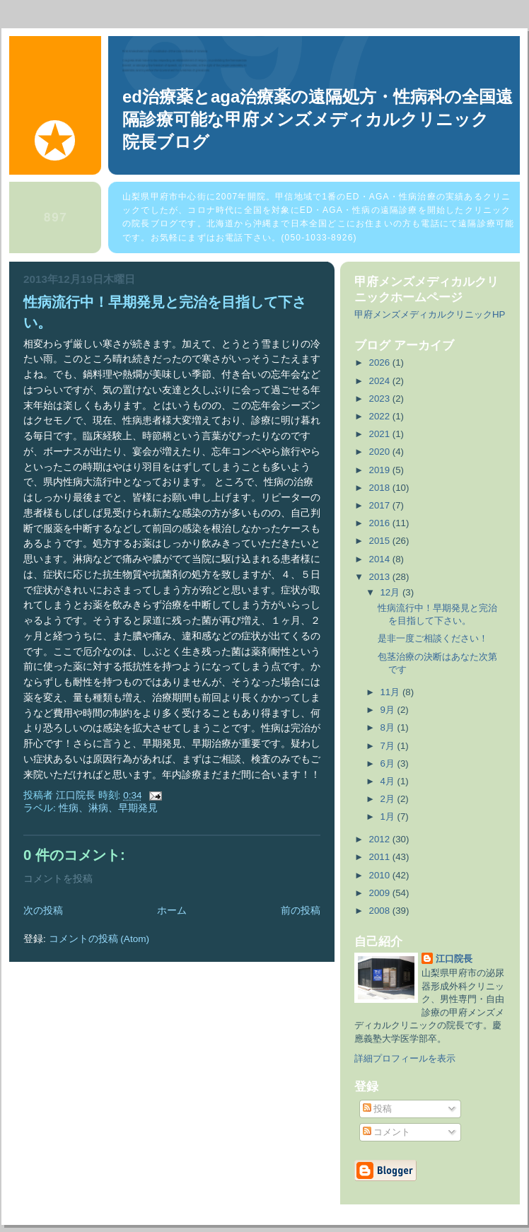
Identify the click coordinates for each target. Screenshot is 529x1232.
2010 (381, 875)
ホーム (172, 910)
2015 (381, 540)
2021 (381, 434)
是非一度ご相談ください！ (433, 638)
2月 (388, 799)
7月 (388, 745)
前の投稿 (300, 910)
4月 (388, 781)
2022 (381, 416)
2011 (381, 857)
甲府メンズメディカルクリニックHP (429, 314)
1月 (388, 816)
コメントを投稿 (58, 878)
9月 (388, 709)
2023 (381, 398)
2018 (381, 487)
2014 (381, 559)
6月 (388, 763)
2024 (381, 381)
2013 (381, 576)
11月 (391, 692)
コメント (387, 1132)
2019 (381, 470)
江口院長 (454, 958)
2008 (381, 910)
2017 (381, 505)
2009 (381, 893)
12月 (391, 592)
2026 (381, 362)
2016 (381, 523)
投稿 (378, 1108)
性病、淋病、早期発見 (108, 808)
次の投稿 (43, 910)
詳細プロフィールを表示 (404, 1058)
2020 (381, 451)
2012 (381, 839)
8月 (388, 727)
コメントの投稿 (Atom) (99, 939)
